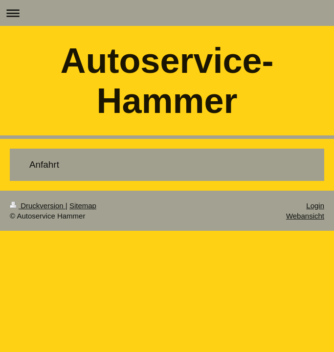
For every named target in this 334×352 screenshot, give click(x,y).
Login (315, 205)
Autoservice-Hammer (166, 80)
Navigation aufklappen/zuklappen (167, 12)
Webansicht (305, 216)
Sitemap (82, 205)
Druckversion (38, 205)
